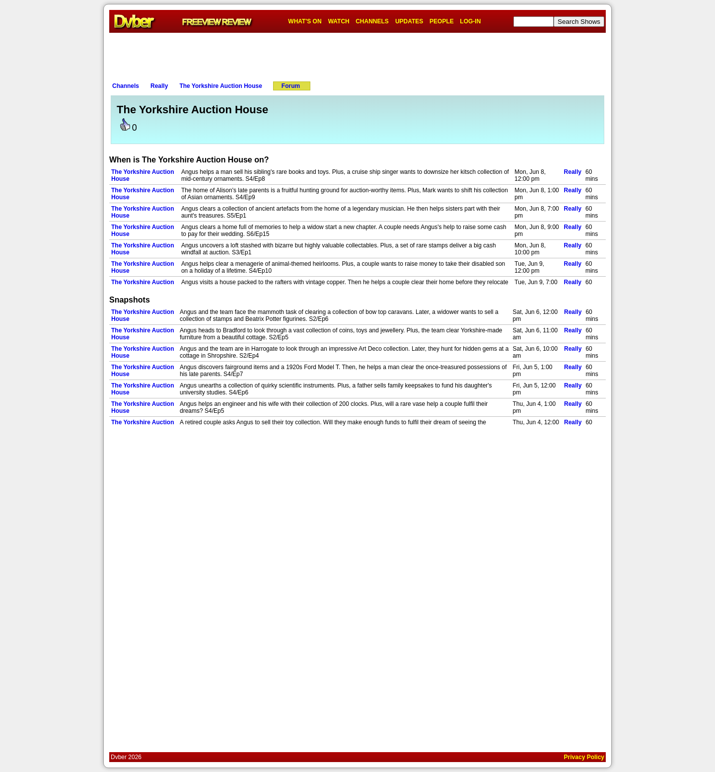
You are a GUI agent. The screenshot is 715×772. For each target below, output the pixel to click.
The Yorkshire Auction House (220, 85)
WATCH (339, 21)
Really (159, 85)
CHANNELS (372, 21)
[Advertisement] (357, 55)
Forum (291, 85)
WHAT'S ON (304, 21)
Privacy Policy (584, 757)
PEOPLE (441, 21)
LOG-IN (470, 21)
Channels (125, 85)
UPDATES (409, 21)
